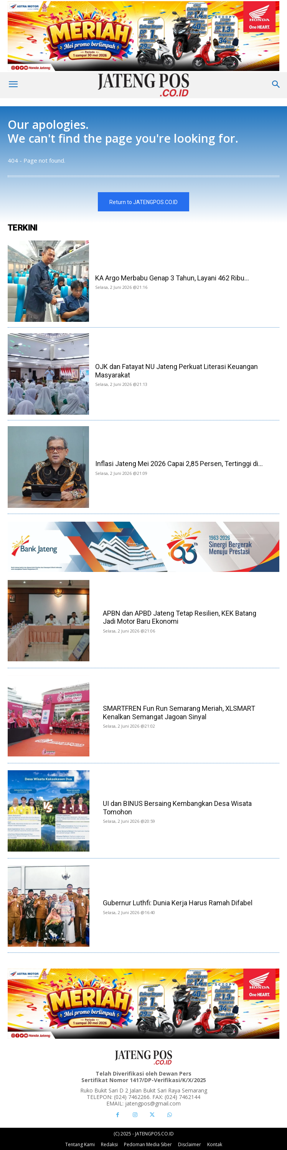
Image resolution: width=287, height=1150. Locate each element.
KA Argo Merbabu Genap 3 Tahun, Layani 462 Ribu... (172, 278)
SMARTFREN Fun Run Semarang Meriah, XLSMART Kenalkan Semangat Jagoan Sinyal (179, 712)
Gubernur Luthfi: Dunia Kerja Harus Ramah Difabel (177, 903)
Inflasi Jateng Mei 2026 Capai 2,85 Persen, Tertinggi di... (179, 464)
